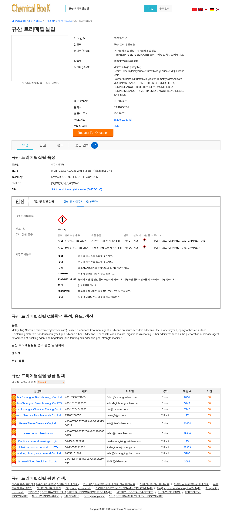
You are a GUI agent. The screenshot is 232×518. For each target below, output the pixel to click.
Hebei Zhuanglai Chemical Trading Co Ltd (37, 409)
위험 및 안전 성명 (43, 201)
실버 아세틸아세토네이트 (155, 484)
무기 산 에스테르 (63, 21)
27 (187, 415)
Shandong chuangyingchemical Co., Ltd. (37, 453)
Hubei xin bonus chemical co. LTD (38, 447)
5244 (187, 403)
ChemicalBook (19, 21)
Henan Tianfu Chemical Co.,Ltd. (37, 423)
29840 (187, 433)
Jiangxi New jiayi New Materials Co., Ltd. (38, 415)
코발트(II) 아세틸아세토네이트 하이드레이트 (109, 484)
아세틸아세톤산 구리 (49, 488)
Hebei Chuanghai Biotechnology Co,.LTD (38, 403)
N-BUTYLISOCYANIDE (45, 496)
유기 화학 (49, 21)
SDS (116, 125)
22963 (187, 447)
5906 (187, 453)
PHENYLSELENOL (169, 492)
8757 (187, 397)
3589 (187, 461)
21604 (187, 423)
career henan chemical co (38, 433)
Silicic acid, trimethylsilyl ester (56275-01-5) (76, 189)
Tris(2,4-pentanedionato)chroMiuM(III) (179, 488)
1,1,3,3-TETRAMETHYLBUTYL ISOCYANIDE (136, 496)
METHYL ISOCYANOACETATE (134, 492)
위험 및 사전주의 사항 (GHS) (80, 201)
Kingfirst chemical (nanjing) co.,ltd (37, 441)
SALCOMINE (71, 496)
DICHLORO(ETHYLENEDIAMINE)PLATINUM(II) (124, 488)
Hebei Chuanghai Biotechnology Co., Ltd (38, 397)
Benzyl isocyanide (94, 496)
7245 (187, 409)
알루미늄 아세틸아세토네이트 (191, 484)
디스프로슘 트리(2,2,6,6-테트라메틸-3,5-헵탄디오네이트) (45, 484)
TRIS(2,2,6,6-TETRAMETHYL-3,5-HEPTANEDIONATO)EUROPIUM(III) (70, 492)
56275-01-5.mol (122, 119)
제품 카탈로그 (35, 21)
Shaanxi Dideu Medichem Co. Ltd (38, 461)
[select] (51, 382)
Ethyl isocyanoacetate (78, 488)
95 (187, 441)
